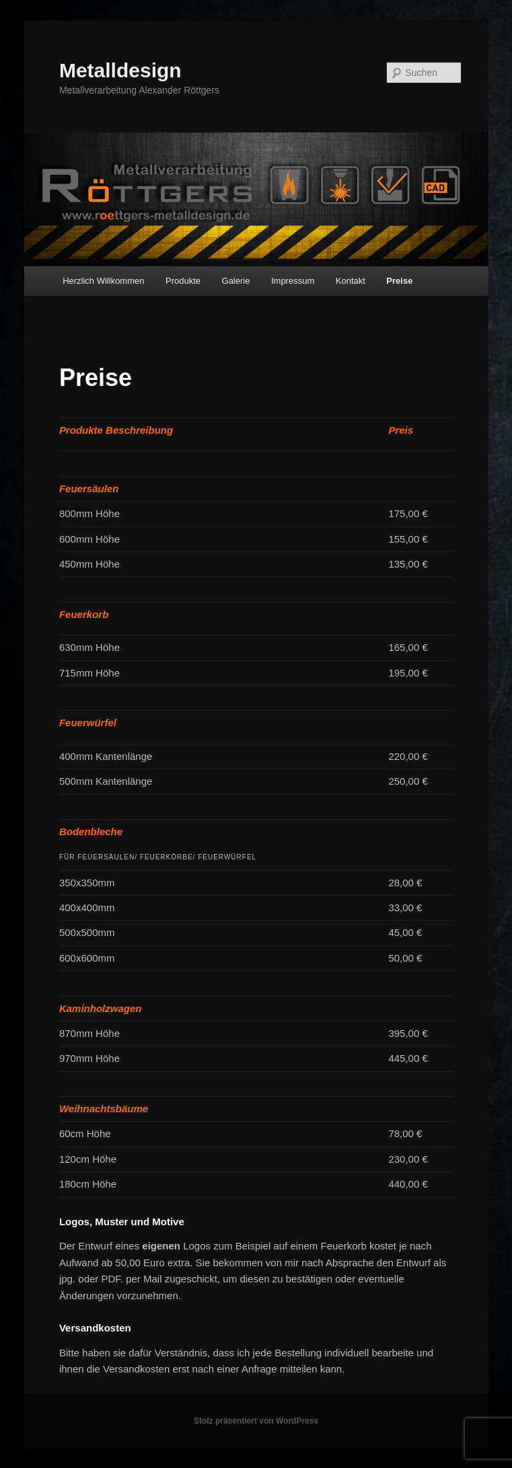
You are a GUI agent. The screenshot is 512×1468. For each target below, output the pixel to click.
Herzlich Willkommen (103, 281)
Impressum (292, 281)
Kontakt (350, 281)
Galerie (236, 281)
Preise (399, 281)
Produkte (183, 281)
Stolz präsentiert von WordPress (256, 1421)
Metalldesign (120, 70)
